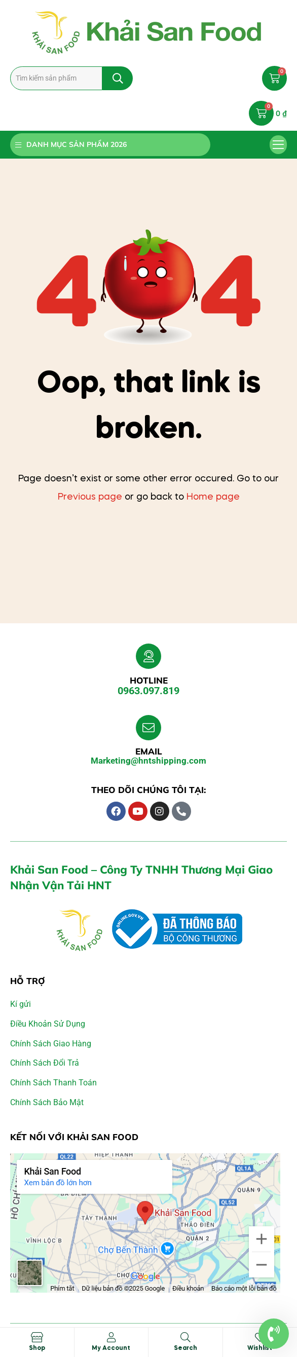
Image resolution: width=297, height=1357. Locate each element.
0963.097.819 (148, 691)
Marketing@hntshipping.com (148, 761)
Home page (213, 497)
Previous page (90, 497)
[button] (278, 145)
